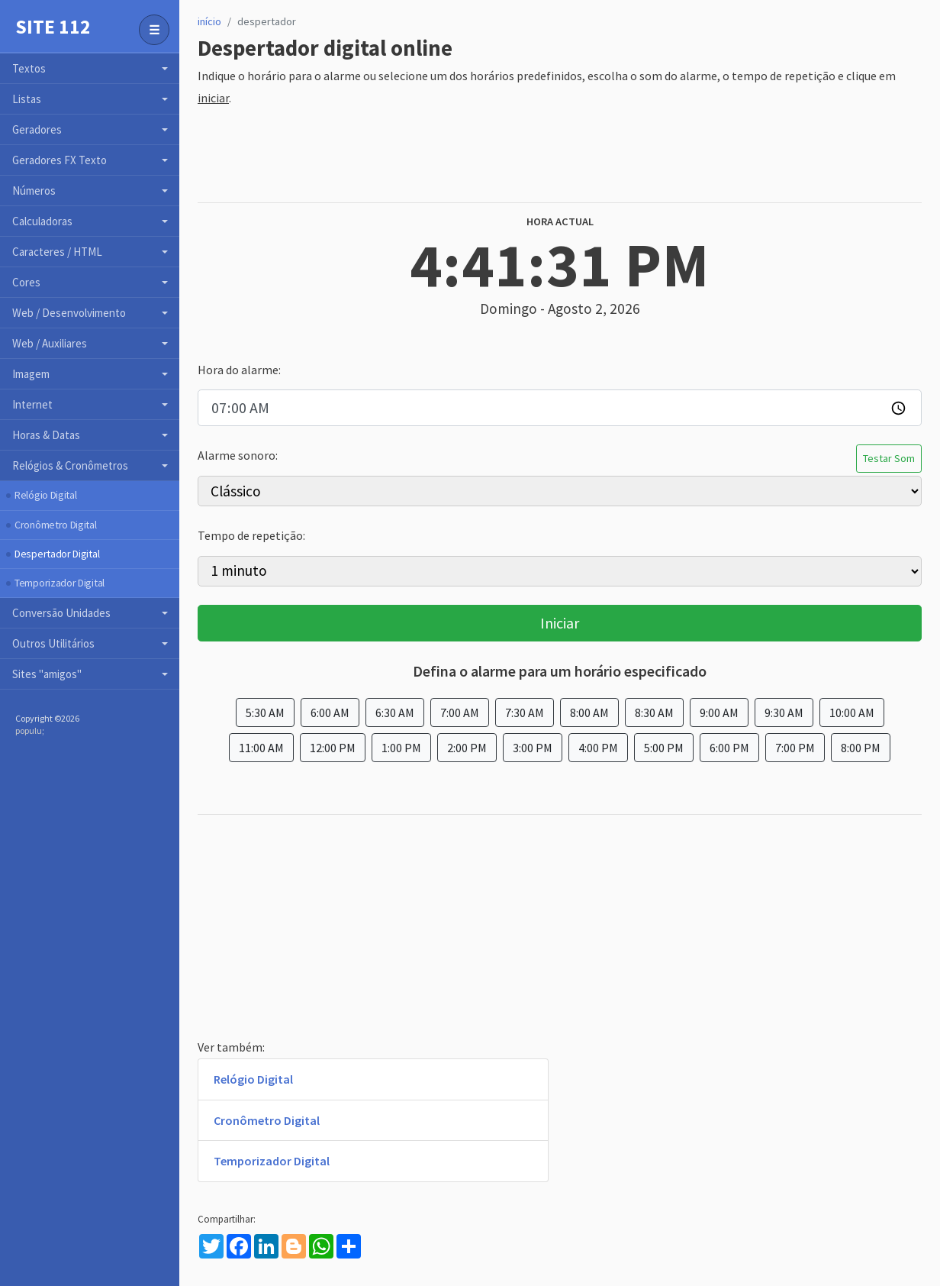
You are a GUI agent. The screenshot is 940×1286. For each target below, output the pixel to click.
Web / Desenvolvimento (69, 312)
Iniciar (559, 622)
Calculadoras (42, 221)
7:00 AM (459, 712)
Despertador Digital (56, 554)
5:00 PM (664, 747)
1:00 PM (401, 747)
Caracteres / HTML (57, 251)
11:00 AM (261, 747)
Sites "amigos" (47, 674)
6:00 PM (729, 747)
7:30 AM (524, 712)
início (209, 21)
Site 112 (53, 27)
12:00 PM (333, 747)
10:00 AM (851, 712)
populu (28, 730)
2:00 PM (467, 747)
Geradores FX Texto (59, 160)
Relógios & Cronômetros (70, 465)
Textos (29, 68)
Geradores (37, 129)
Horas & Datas (46, 435)
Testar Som (889, 458)
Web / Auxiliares (49, 343)
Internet (32, 404)
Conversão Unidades (61, 613)
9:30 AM (784, 712)
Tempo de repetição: (251, 535)
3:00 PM (532, 747)
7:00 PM (795, 747)
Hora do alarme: (239, 369)
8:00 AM (589, 712)
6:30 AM (394, 712)
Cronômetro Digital (55, 525)
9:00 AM (719, 712)
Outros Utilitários (53, 643)
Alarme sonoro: (238, 455)
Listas (26, 99)
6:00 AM (330, 712)
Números (34, 190)
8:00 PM (860, 747)
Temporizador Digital (59, 583)
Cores (26, 282)
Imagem (31, 374)
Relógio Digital (45, 495)
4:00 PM (598, 747)
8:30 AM (654, 712)
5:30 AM (265, 712)
